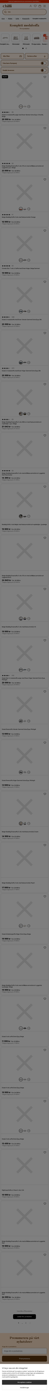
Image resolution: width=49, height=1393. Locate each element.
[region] (24, 1378)
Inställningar (24, 1388)
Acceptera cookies (24, 1382)
